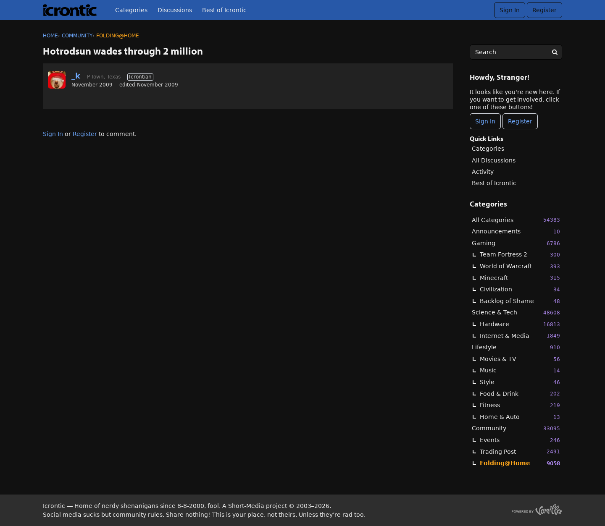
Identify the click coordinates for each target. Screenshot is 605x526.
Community (516, 428)
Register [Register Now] (520, 121)
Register (544, 10)
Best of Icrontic (224, 10)
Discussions (175, 10)
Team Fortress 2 (520, 255)
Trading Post (520, 451)
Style (520, 382)
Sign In (510, 10)
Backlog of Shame (520, 301)
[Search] (554, 52)
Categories (131, 10)
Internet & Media (520, 336)
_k (75, 75)
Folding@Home (520, 463)
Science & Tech (516, 313)
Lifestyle (516, 347)
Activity (483, 171)
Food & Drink (520, 394)
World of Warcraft (520, 266)
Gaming (516, 243)
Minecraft (520, 278)
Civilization (520, 289)
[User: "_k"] (57, 80)
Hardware (520, 324)
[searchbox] (516, 52)
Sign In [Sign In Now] (485, 121)
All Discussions (494, 160)
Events (520, 440)
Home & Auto (520, 417)
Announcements (516, 232)
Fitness (520, 405)
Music (520, 370)
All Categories (516, 220)
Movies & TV (520, 359)
